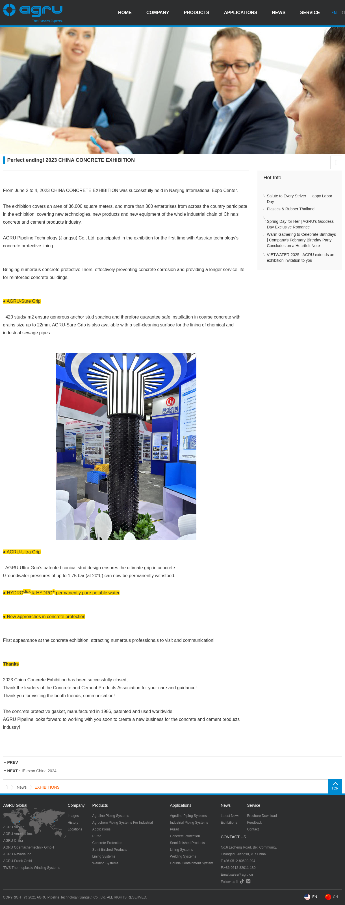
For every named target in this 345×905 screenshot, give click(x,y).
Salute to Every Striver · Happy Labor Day (299, 199)
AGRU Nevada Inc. (17, 854)
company (157, 12)
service (310, 12)
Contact (253, 829)
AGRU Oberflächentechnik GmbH (28, 847)
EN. (334, 12)
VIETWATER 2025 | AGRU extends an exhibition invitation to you (301, 257)
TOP (334, 788)
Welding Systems (105, 863)
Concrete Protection (107, 843)
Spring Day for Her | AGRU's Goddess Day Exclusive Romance (300, 224)
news (278, 12)
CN (335, 897)
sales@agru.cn (241, 874)
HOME (125, 12)
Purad (96, 836)
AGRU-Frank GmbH (18, 861)
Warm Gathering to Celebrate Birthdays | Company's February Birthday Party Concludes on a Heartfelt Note (301, 240)
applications (240, 12)
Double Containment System (191, 863)
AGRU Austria (14, 827)
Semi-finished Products (109, 850)
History (73, 823)
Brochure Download (262, 816)
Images (73, 816)
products (196, 12)
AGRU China (13, 841)
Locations (75, 829)
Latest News (230, 816)
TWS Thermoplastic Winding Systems (31, 868)
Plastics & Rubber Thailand (291, 209)
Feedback (254, 823)
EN (314, 897)
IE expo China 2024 (39, 771)
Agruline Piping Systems (110, 816)
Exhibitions (229, 823)
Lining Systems (103, 856)
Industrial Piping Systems (189, 823)
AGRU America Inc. (18, 834)
